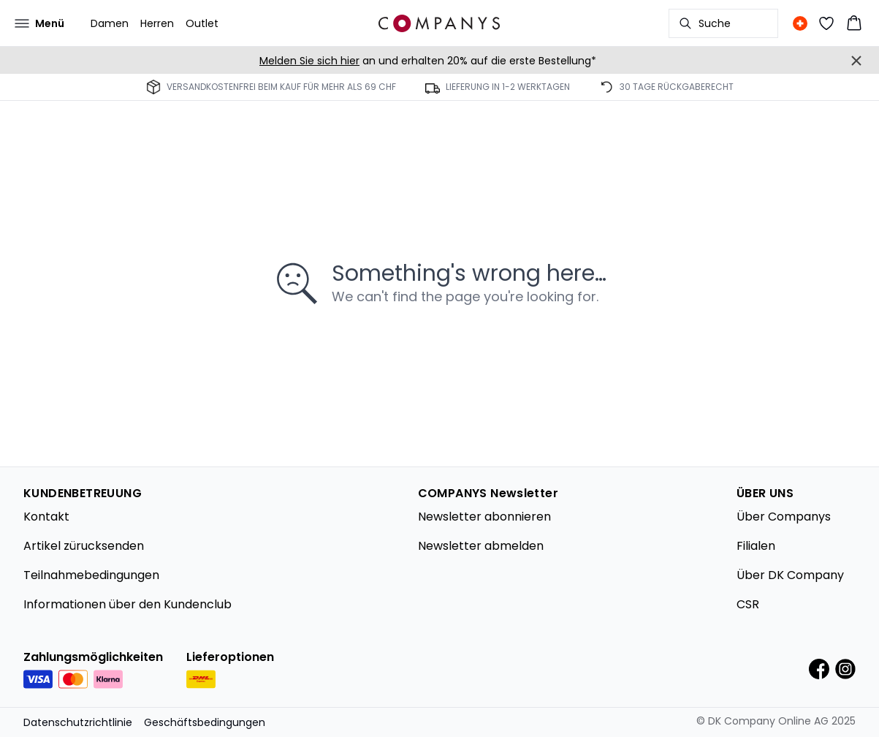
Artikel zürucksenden (83, 545)
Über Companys (784, 516)
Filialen (756, 545)
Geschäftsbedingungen (204, 722)
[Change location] (800, 23)
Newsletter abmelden (481, 545)
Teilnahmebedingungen (91, 575)
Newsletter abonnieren (484, 516)
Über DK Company (790, 575)
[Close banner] (856, 61)
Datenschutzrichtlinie (77, 722)
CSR (748, 604)
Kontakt (46, 516)
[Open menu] (39, 23)
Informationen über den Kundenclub (127, 604)
